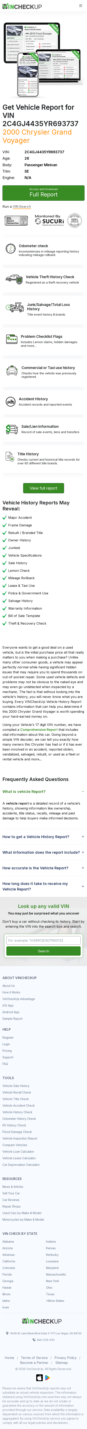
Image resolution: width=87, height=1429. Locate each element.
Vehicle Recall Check (16, 1092)
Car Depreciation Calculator (21, 1164)
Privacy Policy (65, 1358)
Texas (50, 1294)
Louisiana (52, 1261)
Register (8, 1037)
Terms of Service (34, 1358)
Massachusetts (56, 1274)
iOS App (8, 1005)
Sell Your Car (11, 1193)
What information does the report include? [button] (41, 852)
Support (7, 1057)
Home (9, 1358)
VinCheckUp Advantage (18, 999)
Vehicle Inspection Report (19, 1138)
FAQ (5, 1064)
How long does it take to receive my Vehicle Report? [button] (35, 886)
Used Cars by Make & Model (21, 1213)
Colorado (8, 1268)
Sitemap (61, 1363)
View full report (43, 488)
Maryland (52, 1268)
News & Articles (12, 1186)
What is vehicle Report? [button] (23, 791)
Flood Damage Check (17, 1132)
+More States (55, 1300)
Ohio (49, 1287)
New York (52, 1281)
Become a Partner (34, 1363)
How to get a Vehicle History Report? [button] (35, 837)
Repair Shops (11, 1206)
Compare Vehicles (14, 1145)
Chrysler (35, 132)
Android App (10, 1012)
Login (6, 1044)
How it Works (11, 992)
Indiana (51, 1241)
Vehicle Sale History (15, 1086)
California (8, 1261)
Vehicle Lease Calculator (19, 1158)
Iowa (5, 1307)
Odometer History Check (19, 1118)
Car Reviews (10, 1200)
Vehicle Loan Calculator (18, 1151)
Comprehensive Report (39, 730)
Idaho (6, 1300)
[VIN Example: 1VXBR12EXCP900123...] (43, 940)
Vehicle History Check (17, 1112)
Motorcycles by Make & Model (23, 1219)
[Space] (42, 1319)
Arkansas (8, 1254)
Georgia (7, 1281)
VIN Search (22, 206)
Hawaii (6, 1287)
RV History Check (14, 1125)
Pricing (7, 1050)
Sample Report (12, 1018)
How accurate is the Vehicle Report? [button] (35, 868)
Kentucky (52, 1254)
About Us (8, 985)
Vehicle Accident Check (18, 1105)
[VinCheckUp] (22, 5)
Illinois (6, 1294)
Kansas (51, 1248)
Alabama (8, 1241)
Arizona (7, 1248)
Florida (7, 1274)
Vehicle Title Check (15, 1099)
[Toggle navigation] (81, 6)
